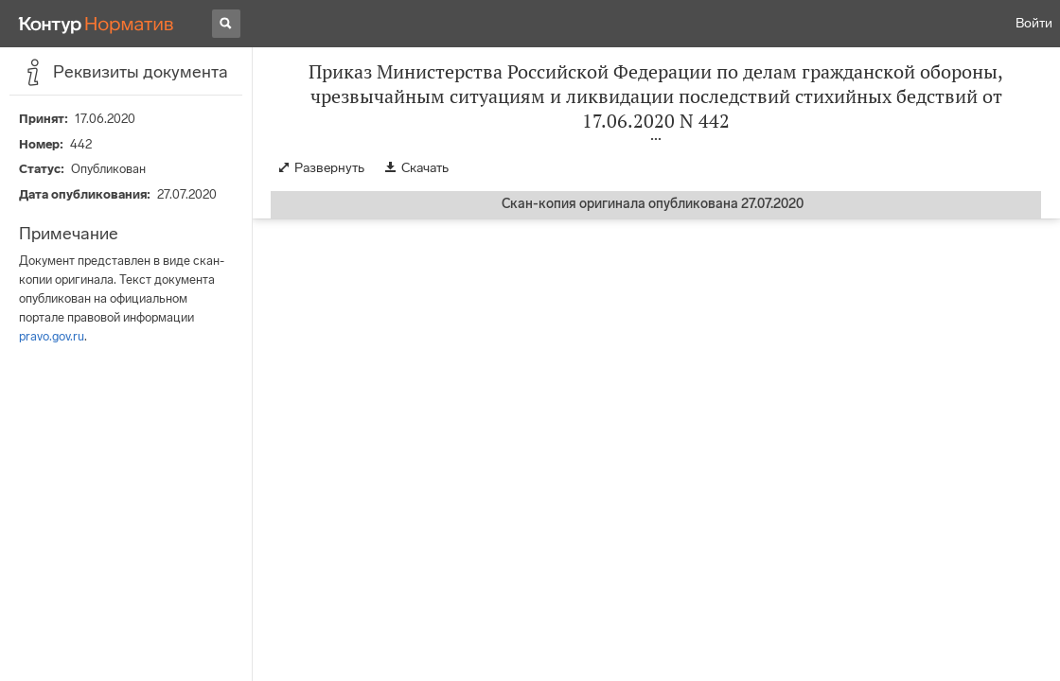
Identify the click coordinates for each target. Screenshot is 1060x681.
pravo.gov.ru (51, 336)
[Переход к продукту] (96, 23)
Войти (1034, 23)
